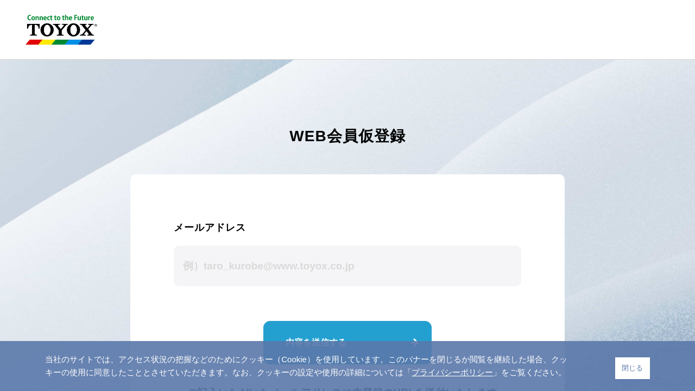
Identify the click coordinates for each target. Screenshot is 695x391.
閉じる (632, 368)
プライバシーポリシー (452, 372)
